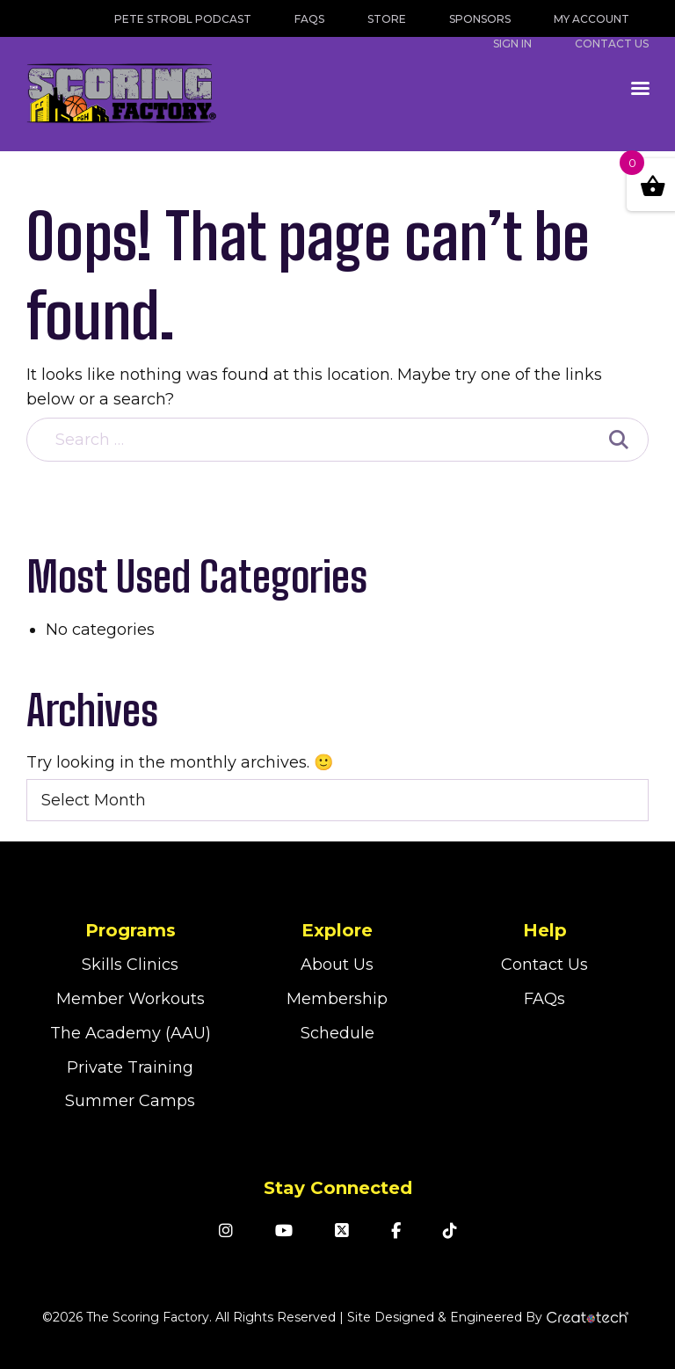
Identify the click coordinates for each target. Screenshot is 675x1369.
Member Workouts (130, 999)
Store (386, 18)
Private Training (130, 1067)
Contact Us (544, 964)
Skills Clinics (130, 964)
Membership (337, 999)
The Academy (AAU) (130, 1033)
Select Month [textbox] (93, 800)
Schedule (337, 1033)
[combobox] (337, 800)
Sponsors (480, 18)
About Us (337, 964)
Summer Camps (130, 1100)
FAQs (309, 18)
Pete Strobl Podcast (182, 18)
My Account (591, 18)
